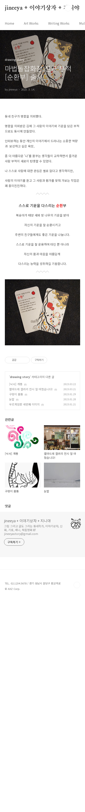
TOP (77, 799)
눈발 (11, 613)
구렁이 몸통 (16, 608)
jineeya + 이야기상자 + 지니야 (42, 8)
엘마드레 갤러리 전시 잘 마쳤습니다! (31, 603)
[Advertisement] (42, 158)
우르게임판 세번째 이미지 (24, 618)
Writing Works (58, 23)
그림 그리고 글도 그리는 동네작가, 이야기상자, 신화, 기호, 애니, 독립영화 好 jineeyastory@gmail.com (33, 744)
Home (9, 23)
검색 (68, 8)
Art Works (31, 23)
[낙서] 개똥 (15, 598)
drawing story (20, 591)
